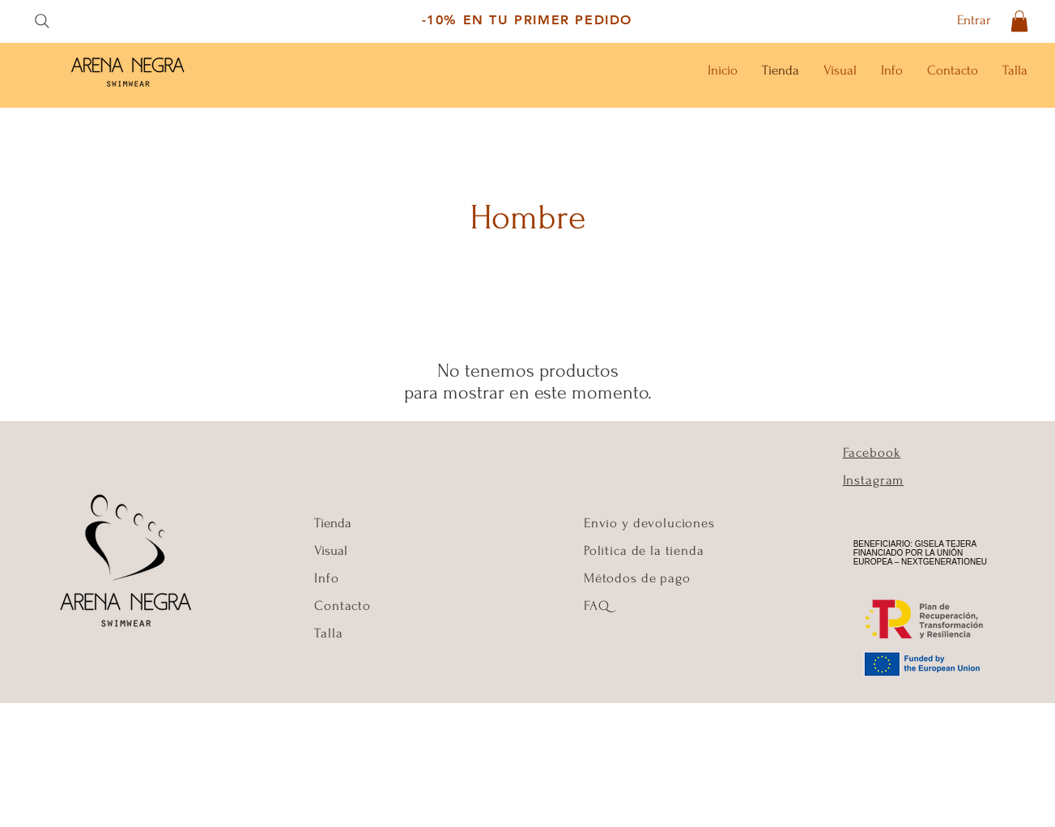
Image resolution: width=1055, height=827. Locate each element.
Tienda (332, 523)
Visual (330, 550)
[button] (1019, 21)
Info (328, 578)
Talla (328, 633)
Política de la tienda (644, 550)
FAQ (597, 605)
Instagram (873, 480)
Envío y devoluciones (649, 523)
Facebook (872, 452)
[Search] (41, 20)
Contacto (342, 605)
